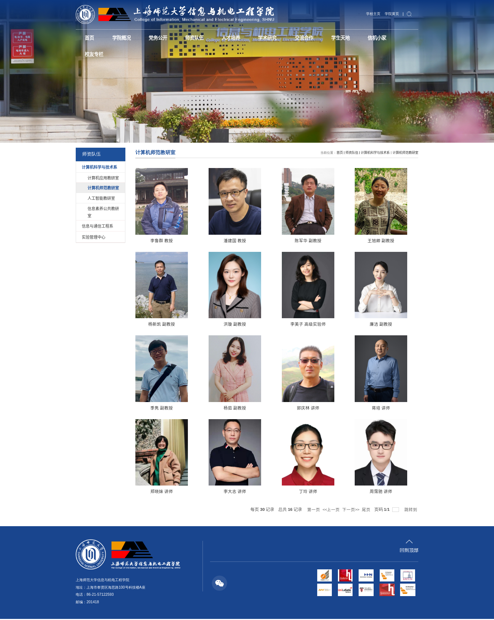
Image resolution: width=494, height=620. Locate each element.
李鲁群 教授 (155, 240)
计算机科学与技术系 (375, 152)
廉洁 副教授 (277, 324)
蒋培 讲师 (216, 408)
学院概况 (119, 37)
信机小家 (368, 37)
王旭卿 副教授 (337, 240)
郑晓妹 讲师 (277, 408)
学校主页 (375, 13)
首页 (89, 37)
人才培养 (226, 37)
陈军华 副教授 (277, 240)
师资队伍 (190, 37)
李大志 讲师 (337, 408)
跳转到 (411, 510)
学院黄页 (392, 13)
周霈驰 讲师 (155, 492)
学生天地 (332, 37)
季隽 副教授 (337, 324)
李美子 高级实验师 (216, 324)
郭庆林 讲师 (155, 408)
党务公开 (155, 37)
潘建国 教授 (216, 240)
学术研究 (261, 37)
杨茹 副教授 (398, 324)
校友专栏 (93, 52)
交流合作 (297, 37)
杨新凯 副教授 (398, 240)
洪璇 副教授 (155, 324)
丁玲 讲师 (398, 408)
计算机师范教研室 (405, 152)
